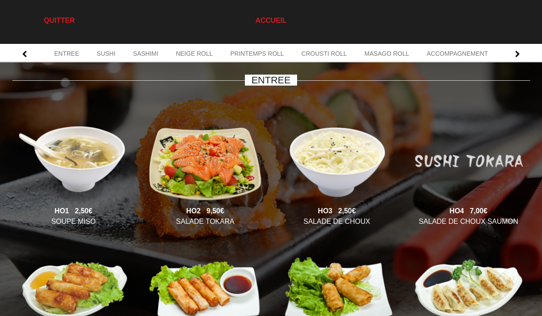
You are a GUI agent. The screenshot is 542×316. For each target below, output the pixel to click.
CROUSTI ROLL (324, 53)
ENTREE (66, 53)
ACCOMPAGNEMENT (457, 53)
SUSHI (106, 53)
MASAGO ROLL (386, 53)
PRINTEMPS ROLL (257, 53)
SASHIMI (145, 53)
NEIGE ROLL (194, 53)
